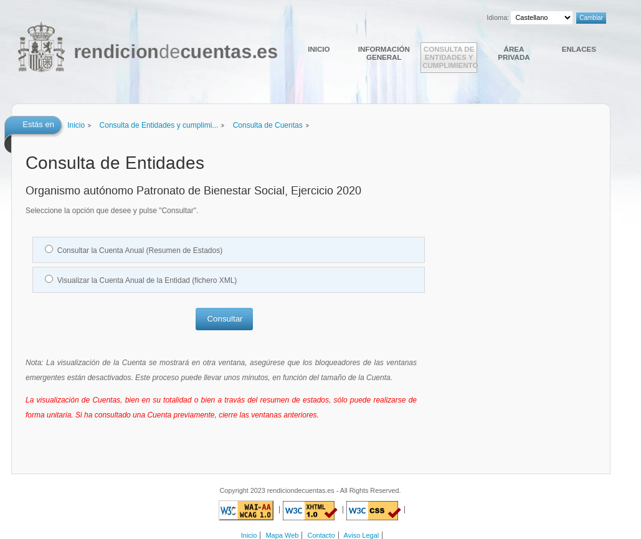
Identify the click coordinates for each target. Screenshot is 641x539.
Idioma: (498, 17)
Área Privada (513, 53)
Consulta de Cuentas (268, 125)
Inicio (319, 49)
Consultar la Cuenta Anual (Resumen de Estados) (139, 250)
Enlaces (579, 49)
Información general (384, 53)
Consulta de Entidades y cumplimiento (449, 57)
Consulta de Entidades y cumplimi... (159, 125)
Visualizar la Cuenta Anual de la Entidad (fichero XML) (147, 280)
